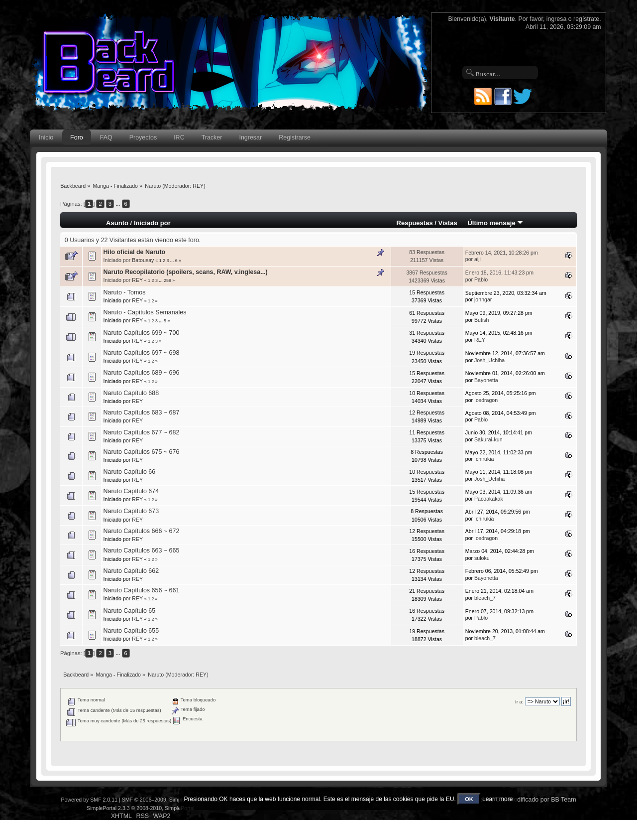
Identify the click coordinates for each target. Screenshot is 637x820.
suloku (482, 558)
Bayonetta (486, 380)
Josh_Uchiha (489, 360)
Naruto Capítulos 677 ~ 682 (141, 432)
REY (198, 186)
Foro (76, 137)
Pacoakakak (488, 499)
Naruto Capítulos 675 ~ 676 (141, 451)
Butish (481, 320)
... (118, 204)
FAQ (106, 137)
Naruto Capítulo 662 (131, 570)
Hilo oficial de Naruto (134, 252)
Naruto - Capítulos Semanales (144, 312)
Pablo (481, 279)
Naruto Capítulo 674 (131, 491)
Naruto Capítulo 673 (131, 511)
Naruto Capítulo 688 (131, 393)
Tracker (212, 137)
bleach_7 (485, 598)
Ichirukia (484, 459)
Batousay (143, 260)
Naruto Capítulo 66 (129, 471)
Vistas (447, 223)
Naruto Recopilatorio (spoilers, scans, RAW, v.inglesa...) (185, 272)
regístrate (586, 18)
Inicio (46, 137)
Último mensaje (495, 223)
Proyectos (143, 137)
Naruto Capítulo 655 (131, 630)
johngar (483, 299)
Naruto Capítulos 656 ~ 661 (141, 590)
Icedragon (486, 400)
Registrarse (295, 137)
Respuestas (415, 223)
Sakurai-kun (488, 439)
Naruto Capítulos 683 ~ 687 (141, 412)
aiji (477, 259)
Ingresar (250, 137)
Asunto (117, 223)
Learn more (497, 799)
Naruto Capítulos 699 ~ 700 (141, 332)
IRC (179, 137)
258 (167, 280)
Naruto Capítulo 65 (129, 610)
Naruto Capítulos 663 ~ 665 (141, 550)
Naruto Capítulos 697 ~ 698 (141, 352)
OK (469, 799)
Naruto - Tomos (124, 292)
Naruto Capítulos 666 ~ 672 (141, 531)
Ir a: (519, 701)
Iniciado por (152, 223)
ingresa (556, 18)
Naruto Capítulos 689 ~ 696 (141, 372)
